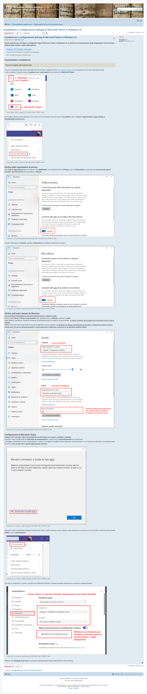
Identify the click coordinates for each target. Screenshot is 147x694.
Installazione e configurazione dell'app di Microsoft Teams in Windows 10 (42, 29)
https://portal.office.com (66, 70)
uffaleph (121, 37)
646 (126, 39)
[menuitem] (139, 20)
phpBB (67, 678)
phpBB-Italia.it (79, 680)
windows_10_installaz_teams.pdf (18, 49)
